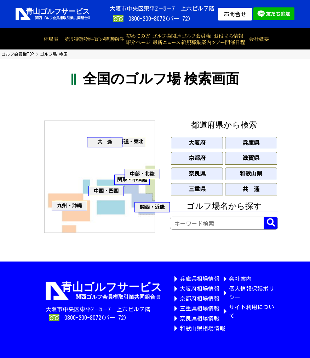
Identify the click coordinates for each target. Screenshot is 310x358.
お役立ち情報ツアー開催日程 (228, 39)
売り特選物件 (79, 38)
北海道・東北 (128, 141)
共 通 (104, 142)
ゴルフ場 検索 (54, 54)
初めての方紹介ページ (138, 39)
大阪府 (197, 143)
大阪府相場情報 (199, 289)
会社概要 (259, 38)
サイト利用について (251, 311)
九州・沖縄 (69, 205)
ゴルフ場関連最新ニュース (166, 39)
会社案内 (240, 279)
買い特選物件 (109, 38)
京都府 (197, 158)
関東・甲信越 (132, 179)
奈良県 (197, 173)
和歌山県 (251, 173)
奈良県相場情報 (199, 318)
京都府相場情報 (199, 298)
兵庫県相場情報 (199, 279)
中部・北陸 (142, 173)
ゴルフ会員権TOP (17, 54)
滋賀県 (250, 158)
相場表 (51, 38)
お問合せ (235, 14)
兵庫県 (250, 143)
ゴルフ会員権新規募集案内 (196, 39)
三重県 (197, 189)
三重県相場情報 (199, 308)
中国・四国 (106, 190)
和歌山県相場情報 (202, 328)
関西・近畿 (152, 207)
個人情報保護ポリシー (251, 293)
